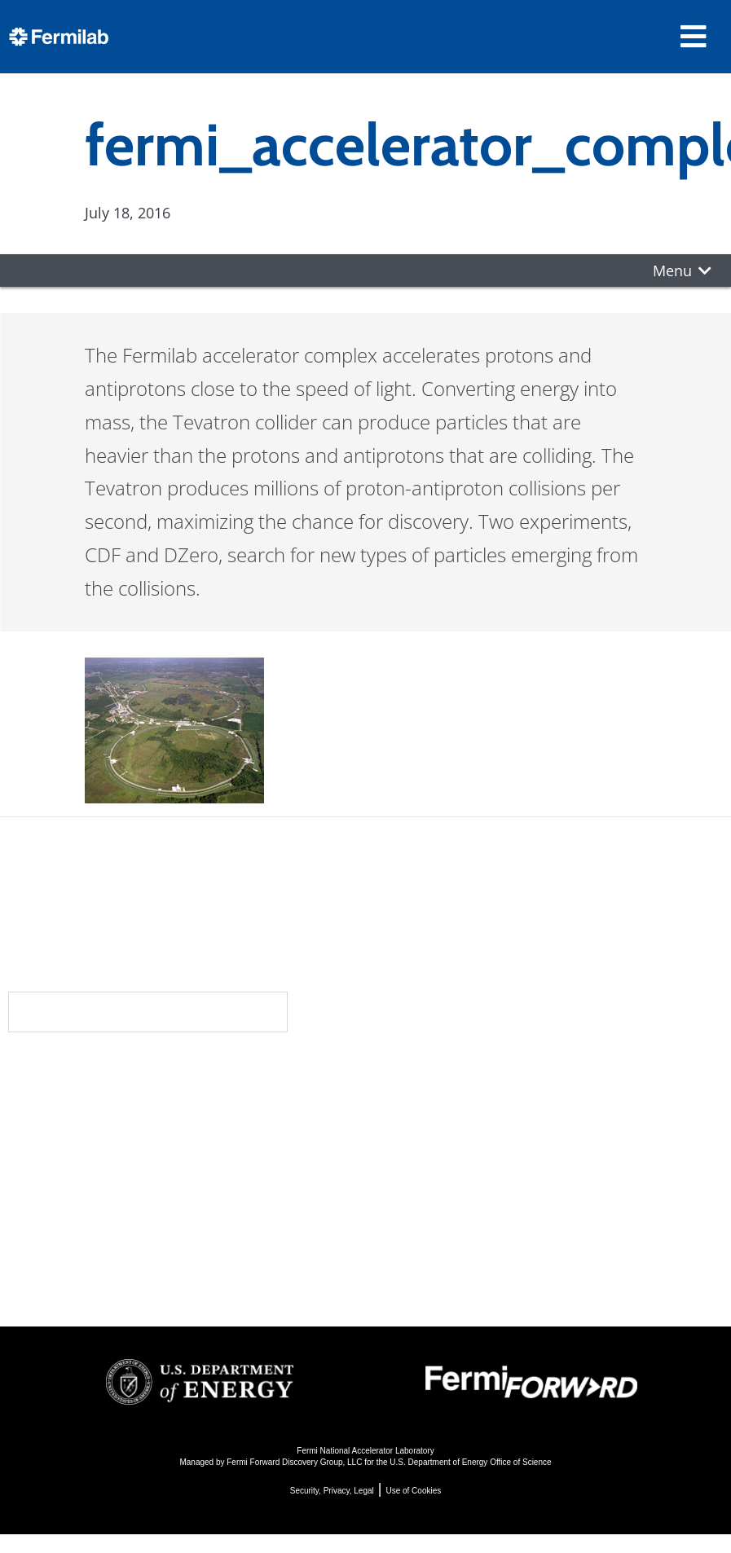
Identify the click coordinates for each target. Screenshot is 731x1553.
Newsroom (171, 1137)
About (150, 1071)
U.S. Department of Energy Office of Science (470, 1462)
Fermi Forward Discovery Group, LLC (294, 1462)
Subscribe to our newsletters (148, 1011)
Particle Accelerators (448, 1144)
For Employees (176, 1231)
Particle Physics (429, 1122)
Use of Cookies (413, 1490)
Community (171, 1104)
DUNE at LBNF (424, 1100)
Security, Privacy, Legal (332, 1490)
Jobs (137, 1275)
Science (407, 1071)
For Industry (167, 1253)
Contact (160, 1169)
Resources (173, 1202)
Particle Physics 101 (444, 1210)
